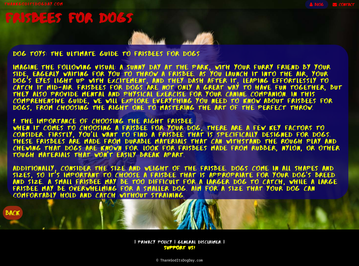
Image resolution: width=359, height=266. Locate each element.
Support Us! (179, 247)
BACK (13, 212)
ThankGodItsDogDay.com (33, 3)
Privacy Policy (155, 241)
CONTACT (344, 4)
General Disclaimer (199, 241)
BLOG (317, 4)
